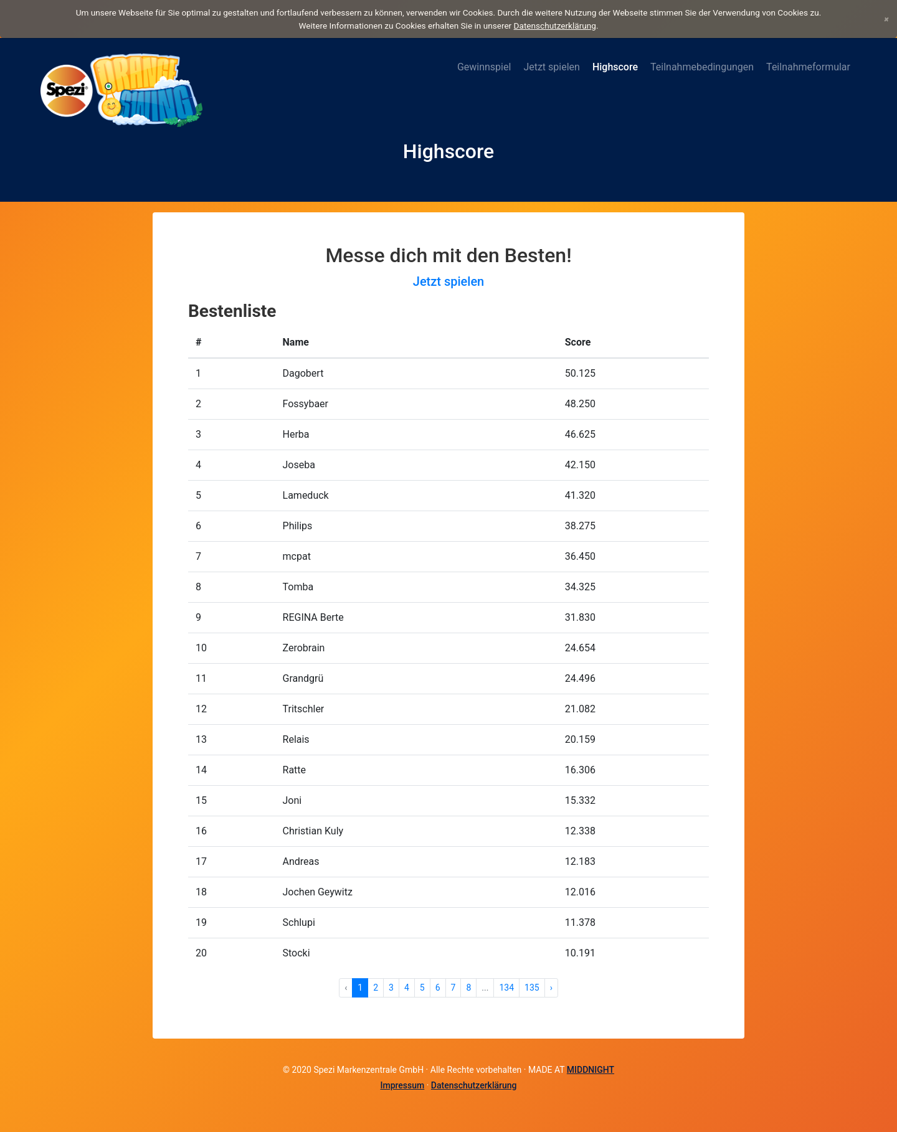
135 (531, 988)
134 (506, 988)
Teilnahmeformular (808, 67)
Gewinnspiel (484, 67)
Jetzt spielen (551, 67)
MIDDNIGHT (590, 1070)
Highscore (615, 67)
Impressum (402, 1085)
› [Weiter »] (551, 988)
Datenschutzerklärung (555, 26)
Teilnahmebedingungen (702, 67)
